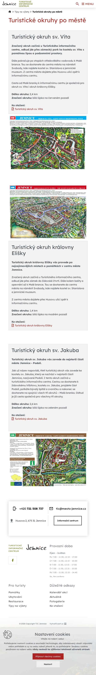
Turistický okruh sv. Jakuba (31, 418)
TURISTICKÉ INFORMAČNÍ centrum (26, 4)
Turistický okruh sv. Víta (29, 109)
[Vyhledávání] (77, 3)
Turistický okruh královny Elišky (33, 325)
